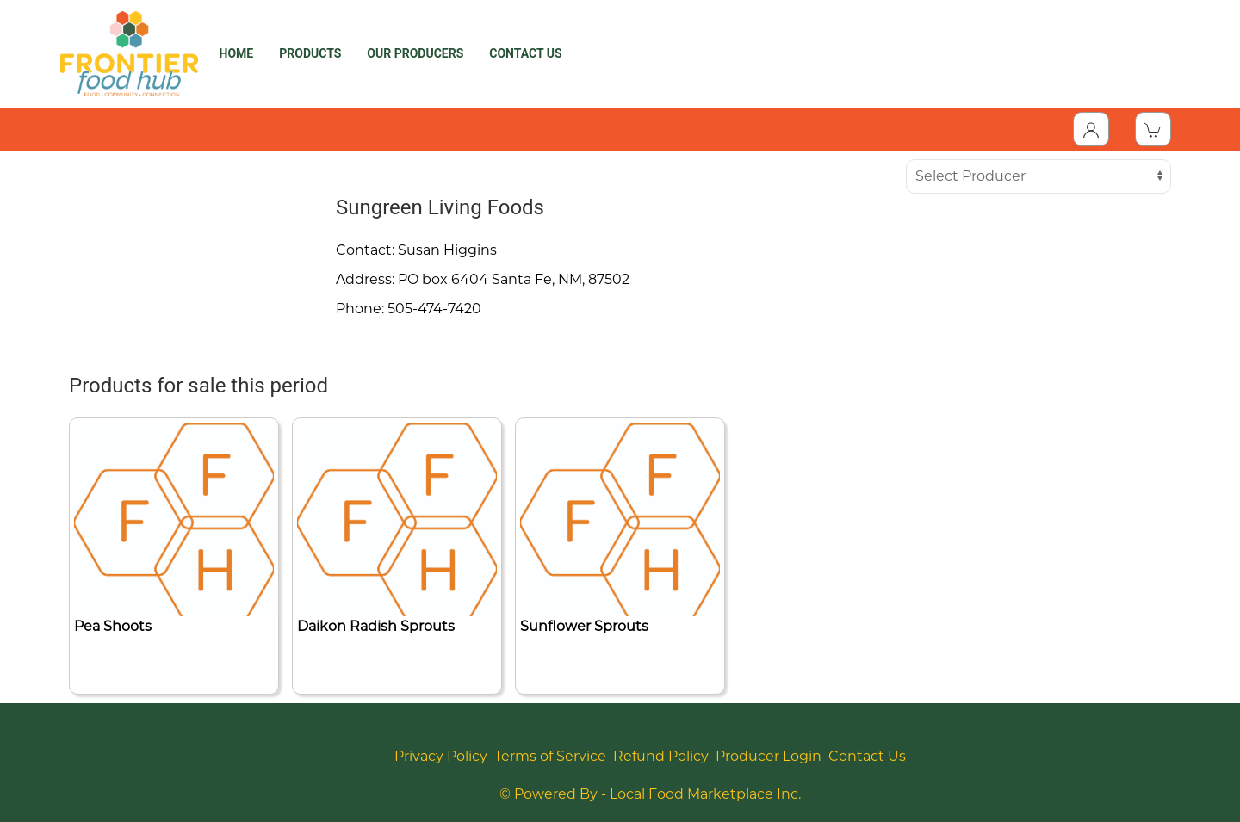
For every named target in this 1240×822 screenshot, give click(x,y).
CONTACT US (525, 53)
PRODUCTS (310, 53)
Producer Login (769, 756)
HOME (237, 53)
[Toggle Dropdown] (1091, 129)
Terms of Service (550, 756)
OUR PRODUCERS (415, 53)
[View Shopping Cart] (1153, 129)
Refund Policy (661, 756)
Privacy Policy (440, 756)
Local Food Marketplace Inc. (705, 794)
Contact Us (867, 756)
